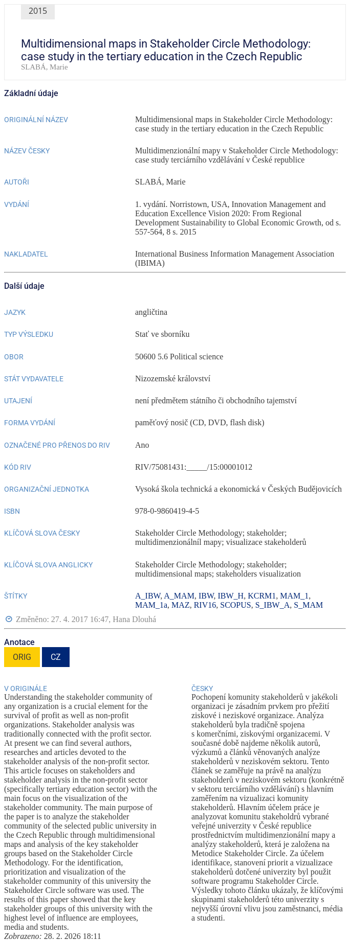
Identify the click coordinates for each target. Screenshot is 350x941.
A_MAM (179, 595)
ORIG (22, 657)
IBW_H (231, 595)
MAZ (180, 605)
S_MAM (308, 605)
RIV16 (205, 605)
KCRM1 (262, 595)
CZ (56, 657)
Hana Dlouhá (134, 619)
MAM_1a (151, 605)
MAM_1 (294, 595)
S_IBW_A (272, 605)
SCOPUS (235, 605)
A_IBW (147, 595)
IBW (206, 595)
